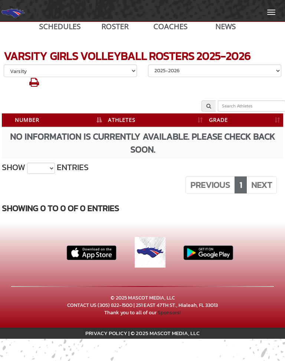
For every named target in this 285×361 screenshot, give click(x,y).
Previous (210, 185)
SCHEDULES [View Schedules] (60, 26)
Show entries (45, 167)
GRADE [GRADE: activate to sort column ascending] (218, 119)
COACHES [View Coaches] (170, 26)
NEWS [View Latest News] (225, 26)
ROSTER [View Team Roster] (114, 26)
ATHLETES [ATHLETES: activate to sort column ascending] (121, 119)
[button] (34, 84)
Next (261, 185)
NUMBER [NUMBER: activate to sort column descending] (27, 119)
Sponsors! (169, 313)
